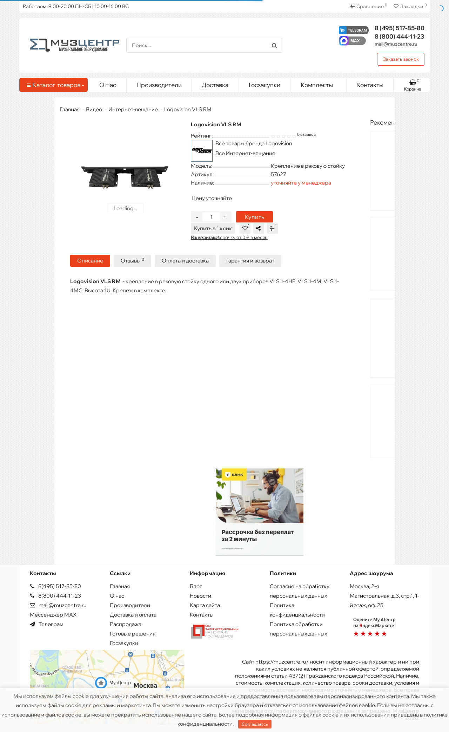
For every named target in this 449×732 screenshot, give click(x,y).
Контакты (369, 84)
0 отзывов (306, 134)
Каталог (54, 85)
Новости (200, 595)
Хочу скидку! (205, 237)
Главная (70, 109)
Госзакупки (264, 84)
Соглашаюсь (255, 724)
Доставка (215, 84)
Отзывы (132, 260)
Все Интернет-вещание (245, 153)
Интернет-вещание (133, 109)
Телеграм (46, 624)
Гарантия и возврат (250, 260)
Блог (196, 586)
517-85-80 (399, 28)
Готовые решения (132, 633)
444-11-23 (399, 36)
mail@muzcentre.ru (396, 44)
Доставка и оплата (133, 614)
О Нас (107, 84)
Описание (90, 260)
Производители (159, 84)
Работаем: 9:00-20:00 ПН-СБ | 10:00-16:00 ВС (76, 6)
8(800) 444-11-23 (55, 595)
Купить (254, 216)
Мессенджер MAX (53, 614)
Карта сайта (205, 605)
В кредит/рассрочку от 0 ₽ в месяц (229, 237)
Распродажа (125, 624)
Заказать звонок (401, 59)
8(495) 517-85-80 (55, 586)
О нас (117, 595)
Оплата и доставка (185, 260)
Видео (94, 109)
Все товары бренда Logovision (253, 143)
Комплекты (321, 83)
